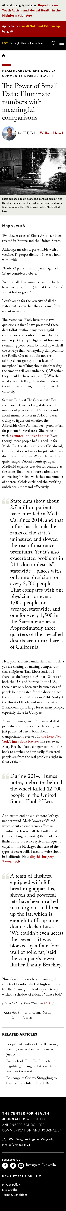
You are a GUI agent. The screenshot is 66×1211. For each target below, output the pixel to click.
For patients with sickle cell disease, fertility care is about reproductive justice (32, 1049)
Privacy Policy (11, 1184)
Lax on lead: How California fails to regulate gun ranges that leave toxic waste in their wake (31, 1066)
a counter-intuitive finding (29, 436)
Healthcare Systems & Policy (29, 71)
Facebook (5, 1166)
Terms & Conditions (14, 1195)
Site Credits (9, 1190)
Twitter (13, 1166)
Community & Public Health (27, 76)
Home (3, 55)
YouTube (21, 1166)
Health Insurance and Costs (31, 1013)
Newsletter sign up (20, 1176)
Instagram (33, 1165)
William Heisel (51, 133)
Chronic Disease (22, 1018)
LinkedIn (49, 1165)
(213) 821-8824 (21, 1144)
